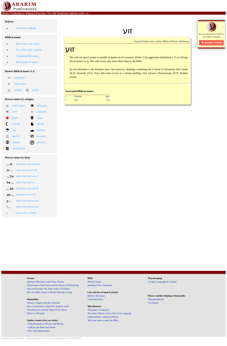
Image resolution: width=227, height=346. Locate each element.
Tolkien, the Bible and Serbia (42, 327)
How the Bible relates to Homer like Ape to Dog (49, 292)
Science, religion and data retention (43, 302)
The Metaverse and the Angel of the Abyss (47, 310)
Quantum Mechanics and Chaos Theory (45, 281)
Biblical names (94, 281)
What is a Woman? (35, 313)
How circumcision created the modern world (48, 306)
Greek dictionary (95, 299)
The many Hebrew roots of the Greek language (109, 313)
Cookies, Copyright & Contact (162, 281)
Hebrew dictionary (96, 295)
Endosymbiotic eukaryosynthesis (102, 317)
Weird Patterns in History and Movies (46, 324)
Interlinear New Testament (99, 285)
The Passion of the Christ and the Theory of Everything (53, 285)
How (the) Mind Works (39, 331)
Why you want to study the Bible (102, 320)
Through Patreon (156, 299)
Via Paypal (153, 302)
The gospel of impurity (98, 310)
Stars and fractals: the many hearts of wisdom (48, 288)
